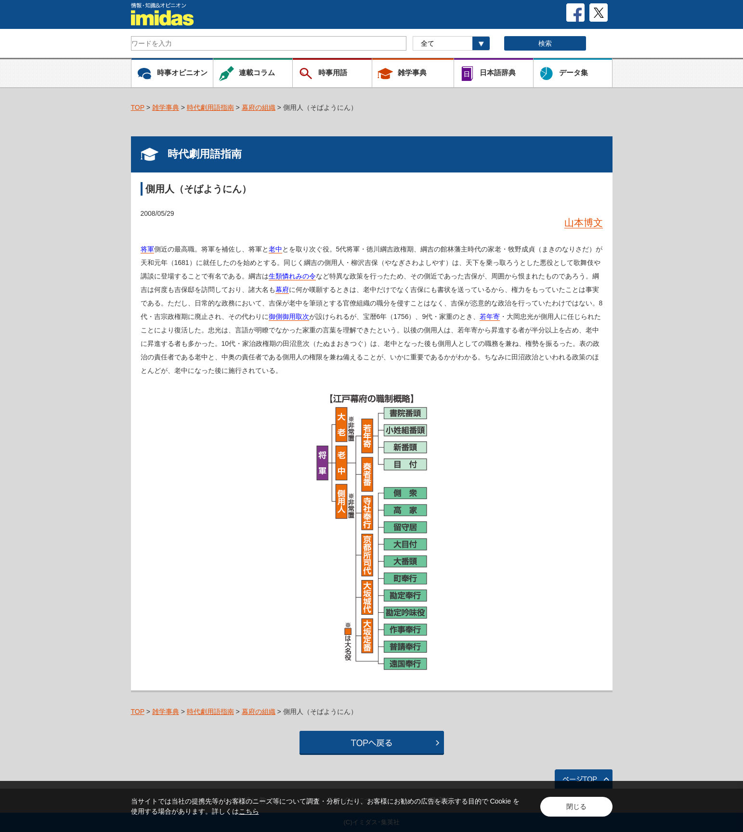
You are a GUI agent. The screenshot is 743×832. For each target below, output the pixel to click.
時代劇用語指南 (210, 107)
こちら (249, 811)
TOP (137, 107)
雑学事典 (165, 107)
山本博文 (583, 222)
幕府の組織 (258, 107)
